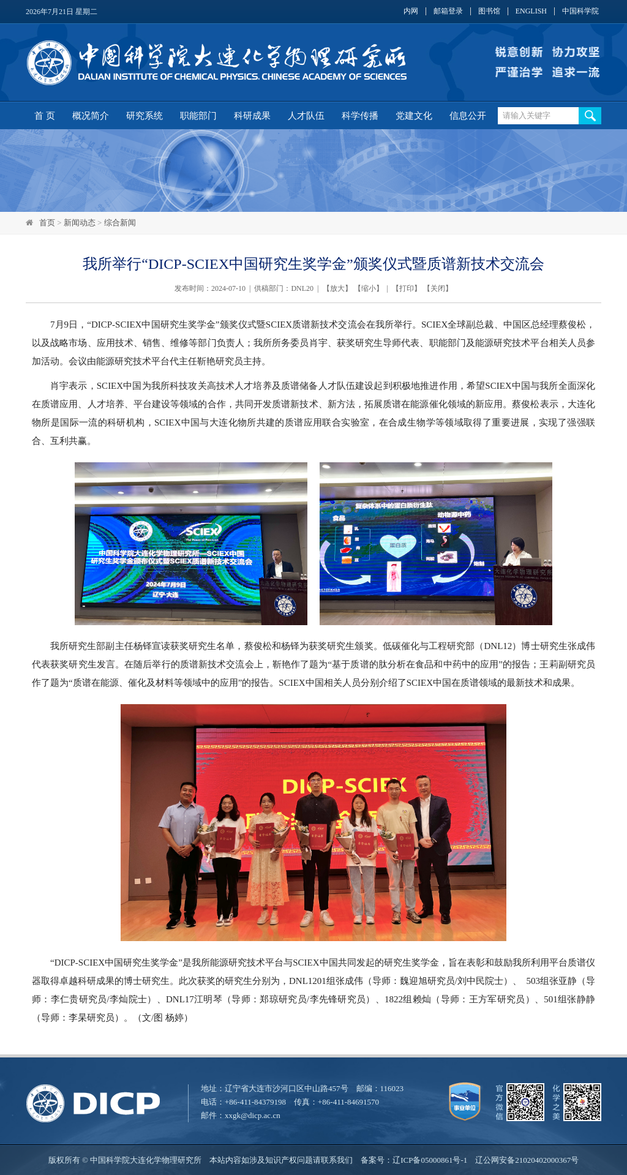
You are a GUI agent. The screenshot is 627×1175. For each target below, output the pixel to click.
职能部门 (198, 116)
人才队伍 (306, 116)
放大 (337, 288)
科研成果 (252, 116)
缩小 (368, 288)
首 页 (44, 116)
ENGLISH (531, 11)
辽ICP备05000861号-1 (429, 1160)
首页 (47, 222)
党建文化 (414, 116)
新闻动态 (80, 222)
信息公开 (467, 116)
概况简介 (90, 116)
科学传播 (360, 116)
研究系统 (144, 116)
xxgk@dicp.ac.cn (252, 1115)
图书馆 (489, 11)
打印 (406, 288)
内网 (411, 11)
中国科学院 (580, 11)
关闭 (437, 288)
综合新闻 (120, 222)
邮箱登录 (448, 11)
